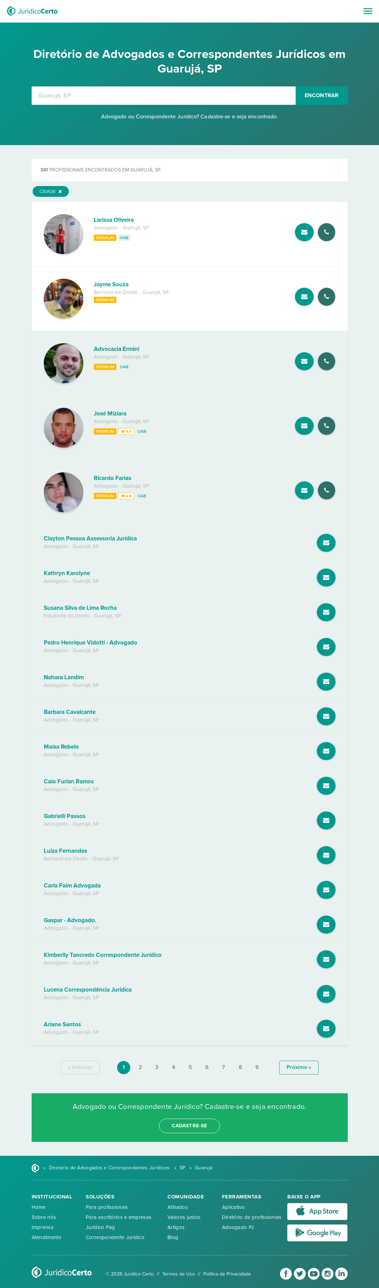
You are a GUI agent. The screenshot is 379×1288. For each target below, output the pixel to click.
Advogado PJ (238, 1227)
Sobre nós (44, 1217)
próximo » (299, 1067)
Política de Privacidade (227, 1274)
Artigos (175, 1227)
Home (39, 1207)
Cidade (51, 191)
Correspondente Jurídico (115, 1237)
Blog (172, 1237)
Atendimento (46, 1237)
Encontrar (322, 95)
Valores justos (183, 1217)
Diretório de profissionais (252, 1217)
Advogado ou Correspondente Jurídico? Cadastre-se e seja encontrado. (189, 116)
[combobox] (164, 95)
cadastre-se (189, 1125)
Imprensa (42, 1227)
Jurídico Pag (100, 1227)
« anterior (80, 1067)
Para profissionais (107, 1207)
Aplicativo (233, 1207)
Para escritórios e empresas (118, 1217)
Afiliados (177, 1207)
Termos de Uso (178, 1274)
